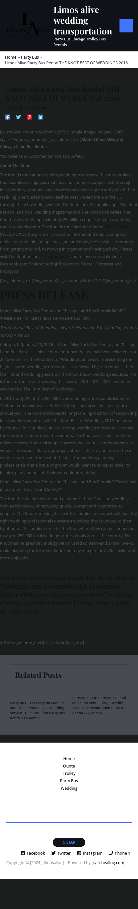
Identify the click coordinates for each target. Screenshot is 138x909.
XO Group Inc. (118, 248)
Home (69, 788)
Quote (69, 796)
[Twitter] (18, 138)
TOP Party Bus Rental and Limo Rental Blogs (37, 735)
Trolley (69, 803)
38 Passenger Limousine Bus (37, 723)
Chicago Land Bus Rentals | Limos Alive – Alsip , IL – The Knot (67, 633)
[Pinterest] (29, 138)
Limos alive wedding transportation (93, 30)
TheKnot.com (56, 278)
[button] (69, 872)
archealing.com (109, 892)
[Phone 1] (119, 883)
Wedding (69, 818)
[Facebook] (7, 138)
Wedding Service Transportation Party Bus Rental (37, 742)
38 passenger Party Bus (98, 721)
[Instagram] (89, 883)
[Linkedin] (40, 138)
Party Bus (17, 129)
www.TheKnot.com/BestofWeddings (54, 624)
